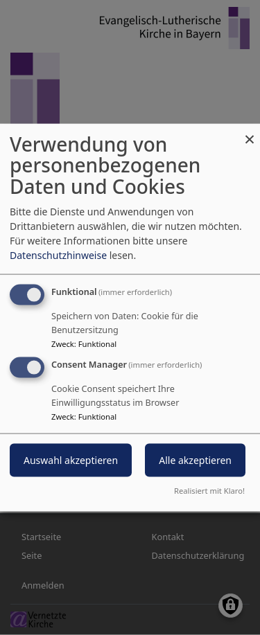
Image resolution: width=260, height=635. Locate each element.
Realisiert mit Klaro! (209, 490)
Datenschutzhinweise (58, 254)
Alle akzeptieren (195, 460)
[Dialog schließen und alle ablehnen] (249, 132)
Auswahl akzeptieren (71, 460)
